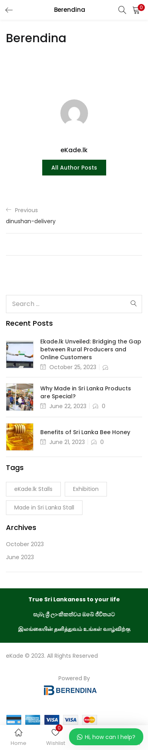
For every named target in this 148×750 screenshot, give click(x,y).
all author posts (74, 168)
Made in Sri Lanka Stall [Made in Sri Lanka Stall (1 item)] (44, 507)
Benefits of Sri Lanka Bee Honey (85, 432)
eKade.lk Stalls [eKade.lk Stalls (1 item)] (33, 489)
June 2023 (20, 557)
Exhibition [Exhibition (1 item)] (86, 489)
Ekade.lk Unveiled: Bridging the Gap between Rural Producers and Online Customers (90, 349)
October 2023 (25, 544)
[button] (136, 10)
